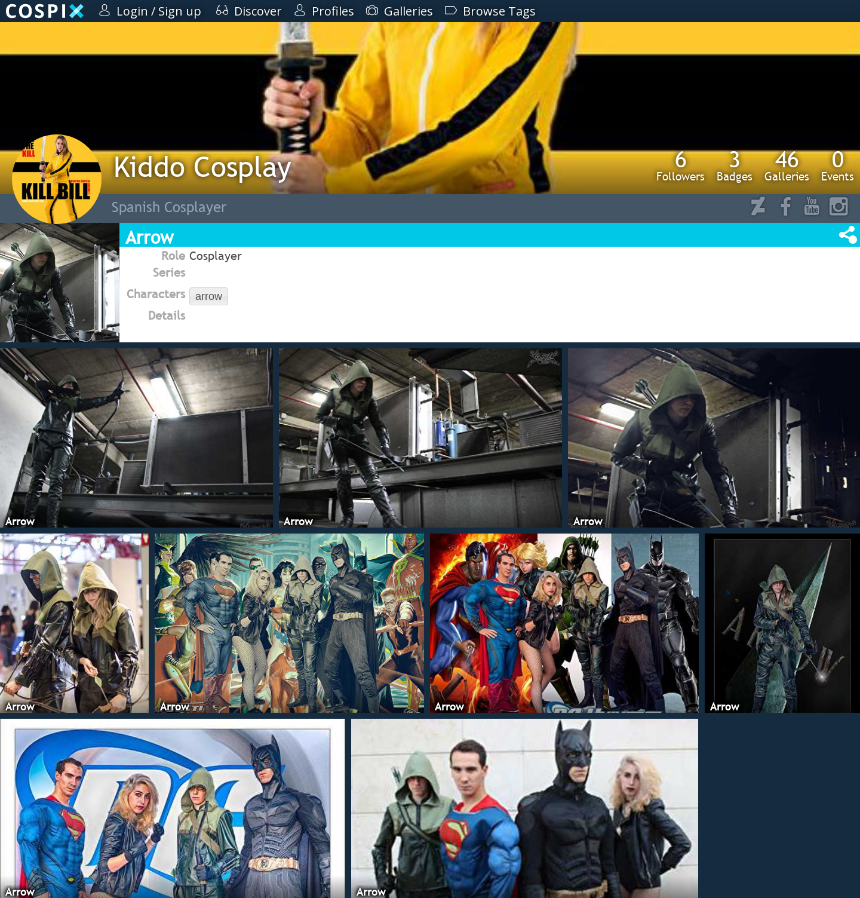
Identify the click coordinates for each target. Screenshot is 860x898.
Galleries (786, 165)
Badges (734, 165)
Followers (680, 165)
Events (837, 165)
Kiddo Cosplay (202, 166)
